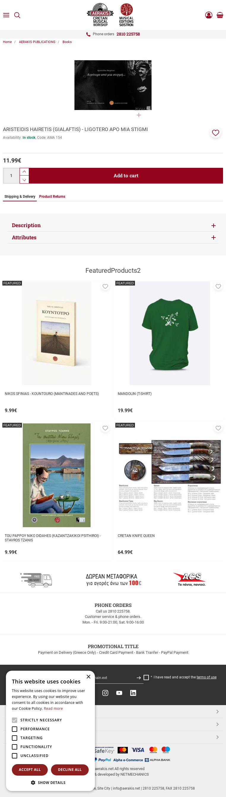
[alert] (50, 731)
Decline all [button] (70, 769)
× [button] (88, 677)
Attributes (24, 237)
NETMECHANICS (134, 774)
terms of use (207, 677)
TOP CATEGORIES (25, 711)
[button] (215, 132)
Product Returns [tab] (52, 197)
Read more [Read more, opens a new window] (53, 708)
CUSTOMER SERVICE (27, 724)
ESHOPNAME (20, 736)
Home (7, 42)
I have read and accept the (185, 677)
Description (26, 225)
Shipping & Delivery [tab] (19, 197)
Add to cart (126, 175)
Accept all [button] (30, 769)
